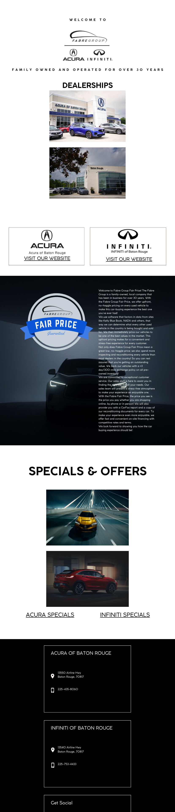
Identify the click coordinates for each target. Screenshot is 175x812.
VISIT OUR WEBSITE (47, 259)
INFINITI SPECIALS (125, 615)
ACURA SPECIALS (50, 615)
